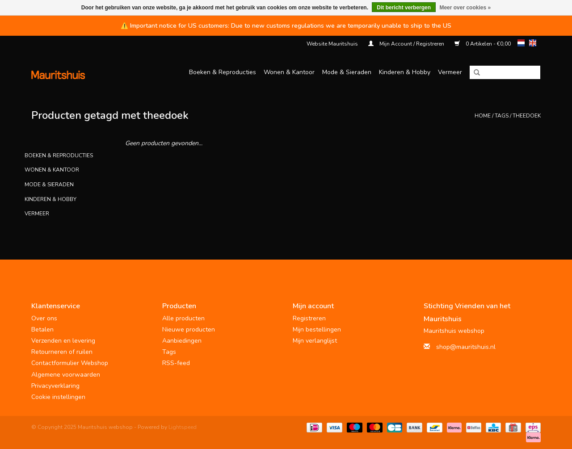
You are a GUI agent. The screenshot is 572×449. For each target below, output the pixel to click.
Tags (502, 115)
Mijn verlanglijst (315, 340)
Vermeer (450, 72)
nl (521, 42)
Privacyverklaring (55, 386)
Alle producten (183, 318)
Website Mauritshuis (332, 43)
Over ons (44, 318)
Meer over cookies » (465, 7)
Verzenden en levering (63, 340)
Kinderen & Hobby (404, 72)
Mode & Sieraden (346, 72)
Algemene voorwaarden (65, 374)
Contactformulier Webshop (69, 363)
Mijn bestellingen (317, 329)
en (532, 42)
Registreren (309, 318)
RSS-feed (176, 363)
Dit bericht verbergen (404, 7)
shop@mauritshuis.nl (466, 347)
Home (483, 115)
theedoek (527, 115)
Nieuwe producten (188, 329)
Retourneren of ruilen (62, 352)
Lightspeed (182, 427)
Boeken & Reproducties (222, 72)
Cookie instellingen (58, 397)
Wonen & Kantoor (289, 72)
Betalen (42, 329)
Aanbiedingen (182, 340)
